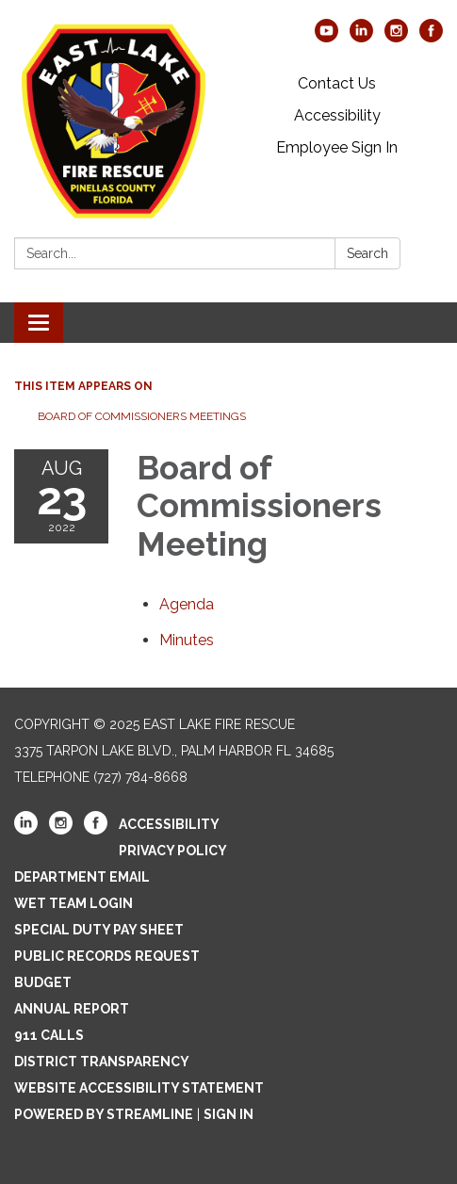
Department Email (82, 876)
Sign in (228, 1114)
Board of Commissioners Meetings (142, 416)
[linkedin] (361, 37)
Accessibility (337, 115)
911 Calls (49, 1035)
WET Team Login (73, 903)
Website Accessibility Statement (139, 1087)
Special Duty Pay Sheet (99, 929)
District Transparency (101, 1061)
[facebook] (431, 37)
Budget (43, 982)
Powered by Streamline (103, 1114)
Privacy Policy (173, 850)
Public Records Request (107, 956)
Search (367, 253)
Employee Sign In (337, 147)
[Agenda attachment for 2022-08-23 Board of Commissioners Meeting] (186, 604)
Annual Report (71, 1008)
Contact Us (337, 83)
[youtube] (326, 37)
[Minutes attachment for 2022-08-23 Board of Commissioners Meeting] (186, 640)
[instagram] (396, 37)
